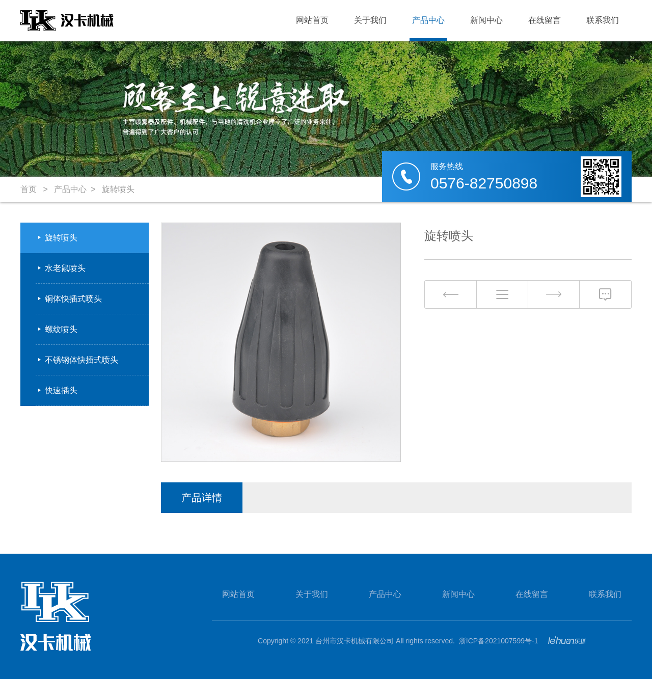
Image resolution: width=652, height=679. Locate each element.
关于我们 (370, 20)
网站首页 (312, 20)
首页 (28, 189)
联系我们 (602, 20)
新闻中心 (486, 20)
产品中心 (428, 20)
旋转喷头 (118, 189)
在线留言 (544, 20)
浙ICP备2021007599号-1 (498, 641)
